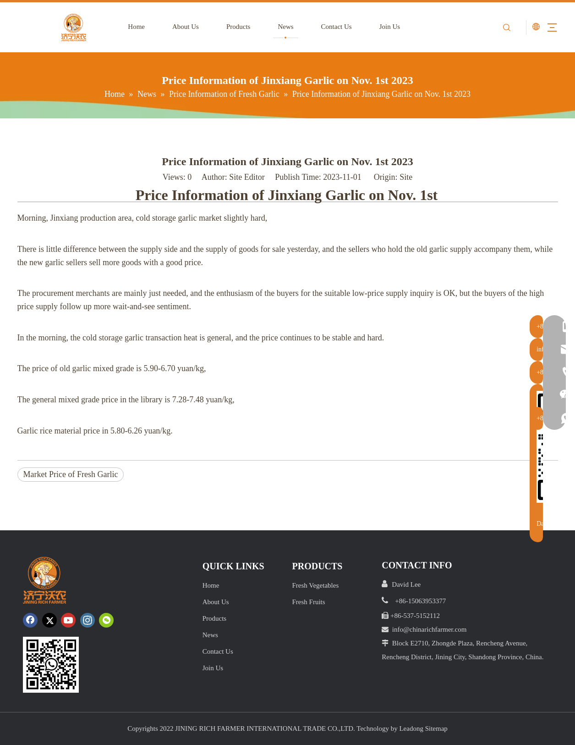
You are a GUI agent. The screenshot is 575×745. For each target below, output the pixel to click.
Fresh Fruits (308, 602)
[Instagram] (87, 620)
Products (234, 26)
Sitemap (436, 728)
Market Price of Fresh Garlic (70, 474)
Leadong (411, 728)
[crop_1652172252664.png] (51, 665)
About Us (181, 26)
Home (132, 26)
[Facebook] (30, 620)
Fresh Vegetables (315, 585)
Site (406, 177)
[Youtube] (68, 620)
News (281, 26)
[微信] (106, 620)
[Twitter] (49, 620)
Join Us (385, 26)
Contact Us (332, 26)
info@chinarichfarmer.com (429, 629)
